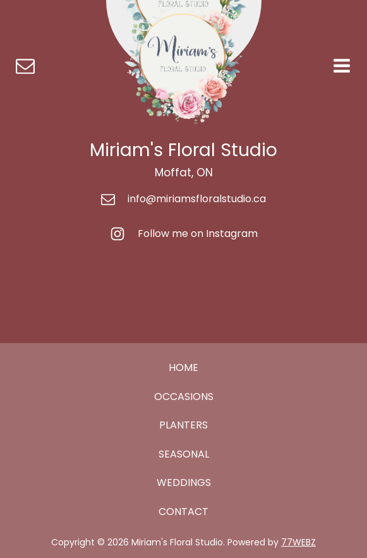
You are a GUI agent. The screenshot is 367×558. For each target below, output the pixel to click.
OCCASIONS (184, 396)
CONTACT (183, 511)
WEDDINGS (184, 482)
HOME (183, 367)
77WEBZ (298, 542)
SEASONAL (184, 454)
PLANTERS (183, 425)
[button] (25, 65)
